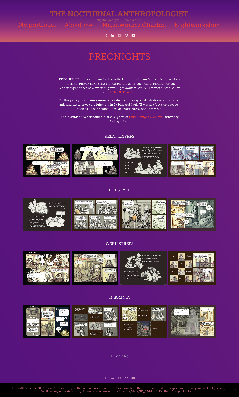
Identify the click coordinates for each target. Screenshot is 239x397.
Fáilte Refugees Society (145, 117)
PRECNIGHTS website (122, 92)
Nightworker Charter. (134, 24)
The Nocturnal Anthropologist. (119, 14)
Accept (176, 391)
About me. (79, 25)
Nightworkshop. (197, 25)
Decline (188, 391)
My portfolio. (37, 24)
